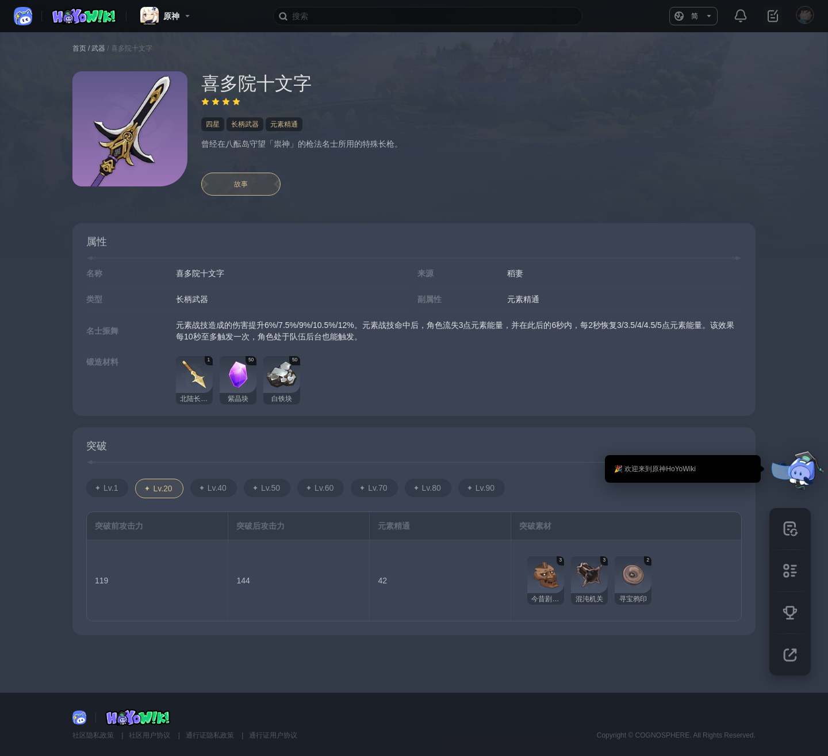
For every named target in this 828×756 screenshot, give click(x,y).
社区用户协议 (150, 735)
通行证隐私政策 (211, 735)
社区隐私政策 (94, 735)
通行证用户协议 (273, 735)
